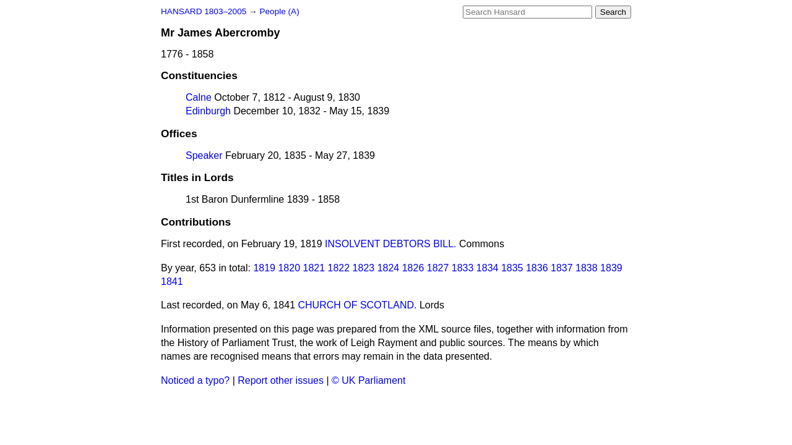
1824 (388, 268)
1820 (289, 268)
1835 (512, 268)
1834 (487, 268)
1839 (611, 268)
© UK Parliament (368, 380)
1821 (314, 268)
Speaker (204, 155)
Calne (199, 97)
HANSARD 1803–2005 (203, 11)
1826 (413, 268)
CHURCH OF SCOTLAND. (357, 305)
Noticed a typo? (195, 380)
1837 (562, 268)
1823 (364, 268)
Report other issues (281, 380)
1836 (537, 268)
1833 (463, 268)
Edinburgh (208, 111)
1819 (264, 268)
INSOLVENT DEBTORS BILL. (391, 244)
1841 (172, 281)
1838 (586, 268)
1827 (438, 268)
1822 (339, 268)
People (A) (279, 11)
